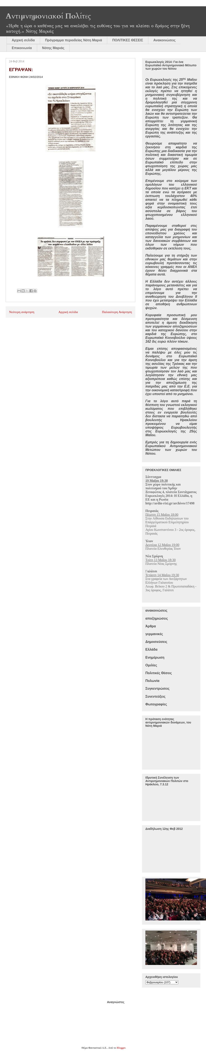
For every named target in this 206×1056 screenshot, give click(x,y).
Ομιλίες (151, 665)
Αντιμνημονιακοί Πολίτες (48, 16)
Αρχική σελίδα (23, 40)
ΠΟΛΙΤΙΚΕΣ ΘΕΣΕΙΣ (127, 40)
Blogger (121, 1047)
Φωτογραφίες (156, 704)
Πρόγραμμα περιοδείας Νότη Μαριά (73, 40)
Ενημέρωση (154, 657)
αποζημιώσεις (156, 618)
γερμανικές (154, 634)
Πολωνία (152, 681)
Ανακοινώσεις (164, 40)
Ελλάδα (151, 649)
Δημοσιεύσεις (156, 642)
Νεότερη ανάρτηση (21, 312)
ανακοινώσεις (156, 610)
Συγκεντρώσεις (157, 688)
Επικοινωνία (22, 48)
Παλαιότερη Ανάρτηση (117, 312)
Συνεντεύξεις (155, 696)
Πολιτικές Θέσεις (158, 673)
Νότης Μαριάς (53, 48)
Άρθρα (150, 626)
